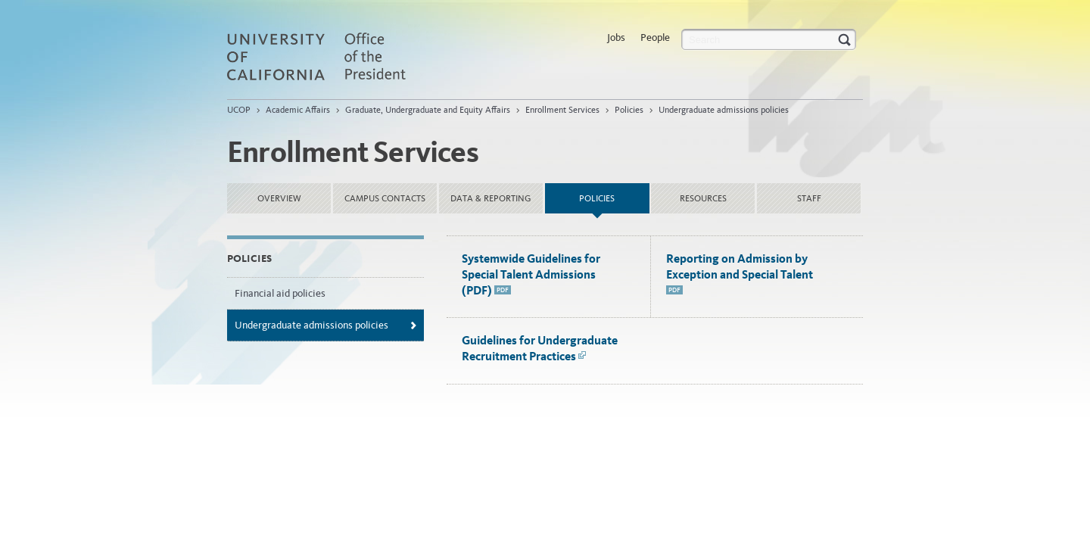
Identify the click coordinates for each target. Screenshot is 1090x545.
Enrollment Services (562, 109)
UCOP (239, 109)
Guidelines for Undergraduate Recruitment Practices (540, 348)
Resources (703, 198)
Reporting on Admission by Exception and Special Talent (739, 274)
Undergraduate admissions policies (724, 109)
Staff (809, 198)
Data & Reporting (490, 198)
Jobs (616, 37)
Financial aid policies (280, 293)
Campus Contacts (384, 198)
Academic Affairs (298, 109)
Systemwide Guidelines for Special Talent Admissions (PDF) (531, 274)
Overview (279, 198)
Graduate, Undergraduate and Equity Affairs (427, 109)
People (655, 37)
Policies (629, 109)
